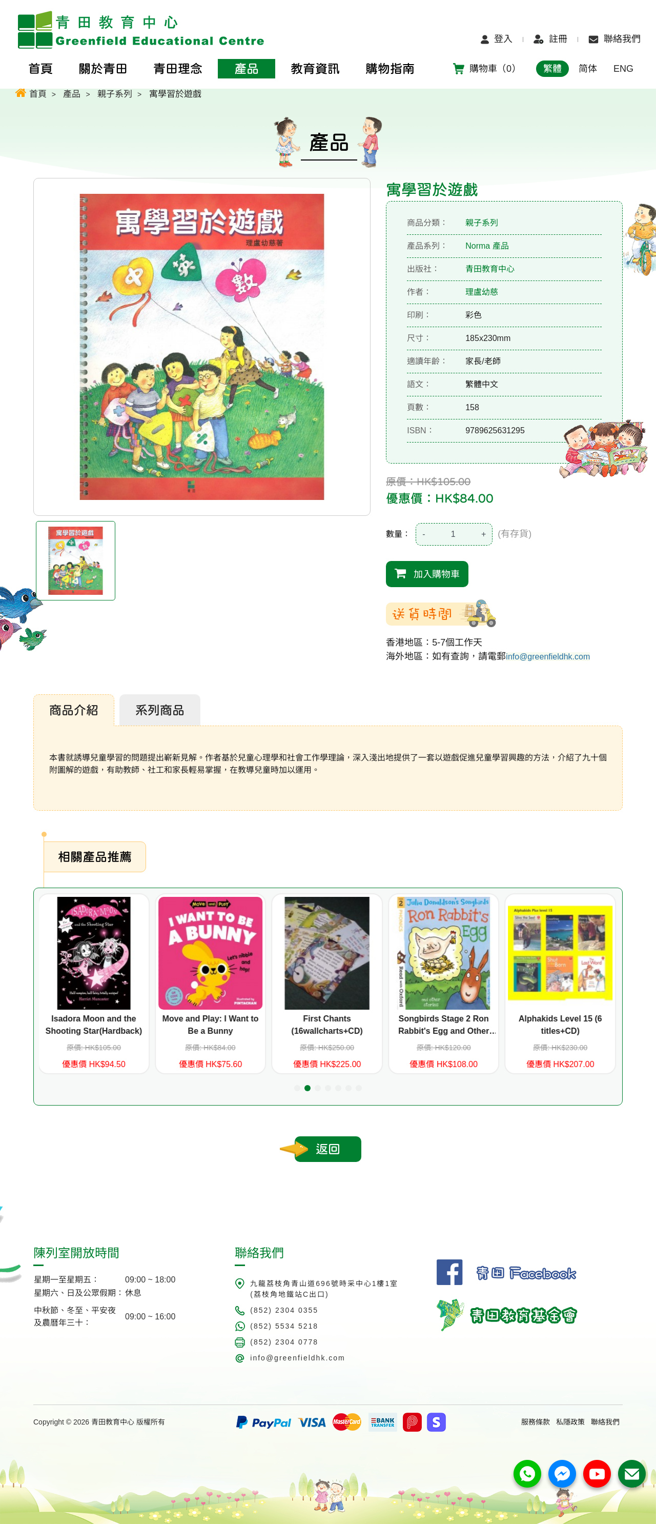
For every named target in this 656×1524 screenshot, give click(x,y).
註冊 (550, 39)
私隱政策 (570, 1422)
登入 (496, 39)
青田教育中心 (490, 269)
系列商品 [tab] (159, 710)
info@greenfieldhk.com (548, 656)
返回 (328, 1149)
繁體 (552, 69)
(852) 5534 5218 (284, 1326)
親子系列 (114, 94)
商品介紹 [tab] (73, 710)
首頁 (31, 92)
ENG (623, 69)
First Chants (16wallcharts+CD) (327, 1024)
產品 (71, 94)
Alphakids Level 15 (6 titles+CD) (561, 1024)
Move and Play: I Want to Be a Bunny (211, 1024)
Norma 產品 (486, 246)
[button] (297, 1088)
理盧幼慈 (481, 292)
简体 (588, 69)
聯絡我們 (614, 39)
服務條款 (535, 1422)
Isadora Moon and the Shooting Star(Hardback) (95, 1024)
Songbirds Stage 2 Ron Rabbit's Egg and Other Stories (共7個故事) (444, 1025)
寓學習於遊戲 (175, 94)
